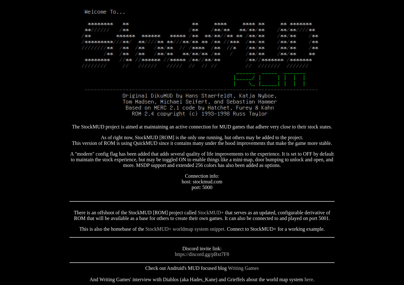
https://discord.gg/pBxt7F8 (202, 254)
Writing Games (243, 268)
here (309, 279)
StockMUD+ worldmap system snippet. (186, 229)
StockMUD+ (211, 212)
